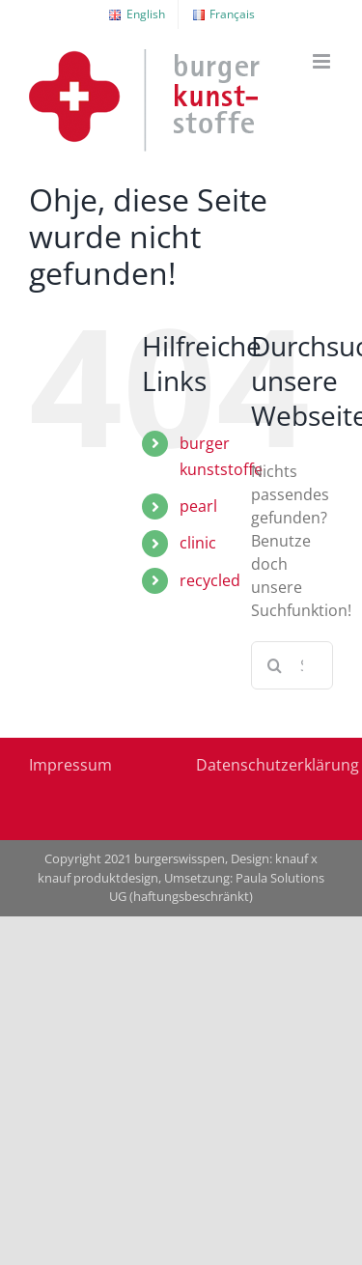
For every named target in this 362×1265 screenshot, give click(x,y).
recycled (210, 580)
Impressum (70, 764)
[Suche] (275, 665)
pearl (198, 506)
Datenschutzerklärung (277, 764)
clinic (198, 542)
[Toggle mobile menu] (323, 61)
